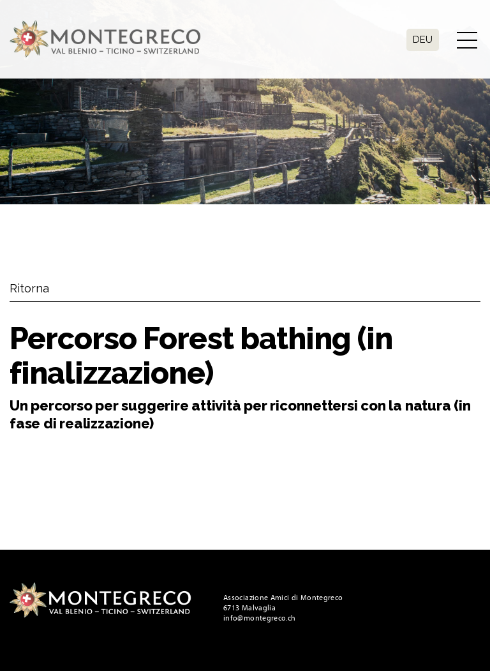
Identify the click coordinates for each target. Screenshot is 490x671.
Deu (423, 39)
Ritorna (29, 288)
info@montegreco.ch (259, 618)
